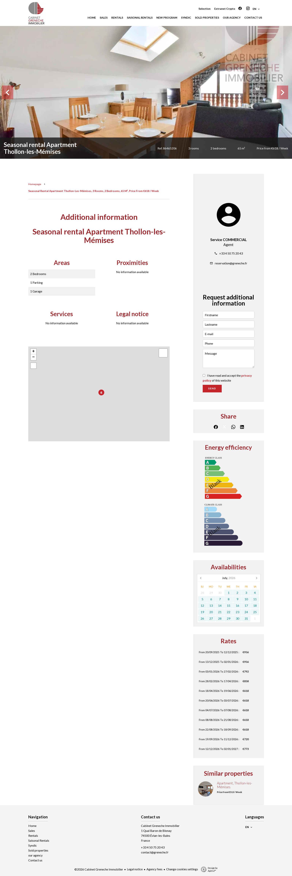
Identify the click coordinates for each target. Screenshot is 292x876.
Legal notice (135, 869)
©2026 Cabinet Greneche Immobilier (98, 869)
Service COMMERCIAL (228, 240)
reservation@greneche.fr (231, 263)
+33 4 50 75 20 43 (231, 253)
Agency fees (154, 869)
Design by (208, 869)
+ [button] (33, 351)
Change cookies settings (182, 869)
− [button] (33, 357)
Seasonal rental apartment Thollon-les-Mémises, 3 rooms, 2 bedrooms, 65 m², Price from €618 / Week (93, 190)
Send (212, 388)
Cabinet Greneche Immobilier (160, 825)
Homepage (34, 184)
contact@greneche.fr (155, 852)
